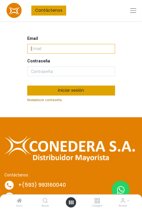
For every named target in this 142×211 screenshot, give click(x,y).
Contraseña (38, 61)
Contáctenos (48, 10)
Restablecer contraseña (44, 100)
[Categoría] (97, 201)
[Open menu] (71, 202)
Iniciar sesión (71, 90)
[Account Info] (123, 201)
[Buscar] (45, 201)
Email (32, 38)
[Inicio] (19, 201)
